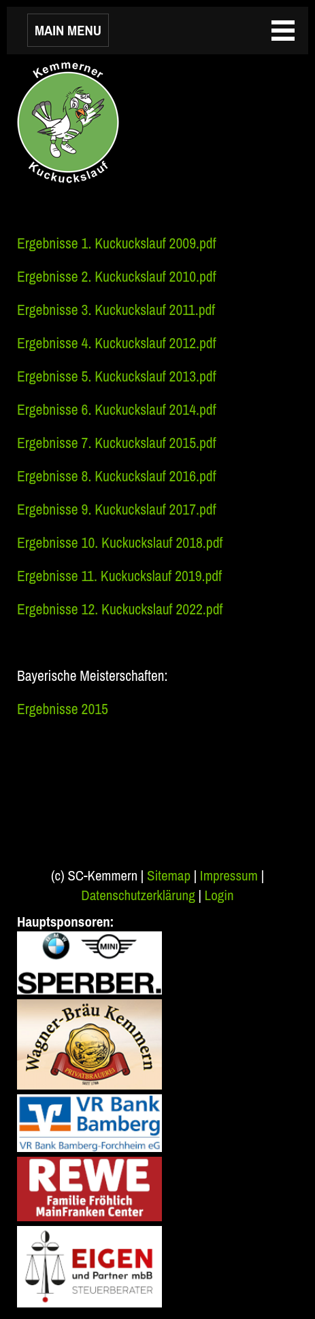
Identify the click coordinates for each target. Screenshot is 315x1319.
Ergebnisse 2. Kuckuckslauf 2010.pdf (116, 276)
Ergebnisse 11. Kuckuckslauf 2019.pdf (119, 576)
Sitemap (168, 875)
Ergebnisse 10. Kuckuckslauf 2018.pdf (119, 543)
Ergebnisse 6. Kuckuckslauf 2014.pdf (116, 410)
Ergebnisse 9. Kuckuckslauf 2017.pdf (116, 509)
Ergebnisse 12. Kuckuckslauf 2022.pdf (119, 609)
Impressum (229, 875)
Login (219, 895)
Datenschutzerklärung (138, 895)
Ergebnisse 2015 (62, 709)
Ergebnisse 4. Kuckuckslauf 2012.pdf (116, 343)
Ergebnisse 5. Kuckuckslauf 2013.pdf (116, 376)
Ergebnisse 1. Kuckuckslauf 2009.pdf (116, 243)
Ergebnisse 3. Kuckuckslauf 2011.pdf (116, 310)
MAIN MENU (68, 30)
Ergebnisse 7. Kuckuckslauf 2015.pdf (116, 443)
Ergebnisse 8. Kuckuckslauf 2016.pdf (116, 476)
